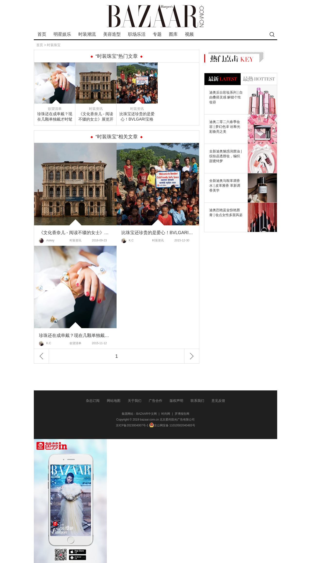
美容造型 (112, 34)
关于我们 (134, 401)
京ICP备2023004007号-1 (132, 425)
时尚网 (165, 413)
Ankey (46, 240)
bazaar (155, 16)
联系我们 (197, 401)
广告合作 (155, 401)
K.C (127, 240)
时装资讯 (96, 109)
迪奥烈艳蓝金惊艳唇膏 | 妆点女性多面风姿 (226, 212)
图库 (173, 34)
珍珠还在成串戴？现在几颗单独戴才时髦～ (54, 117)
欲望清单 (55, 109)
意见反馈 (218, 401)
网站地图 (113, 401)
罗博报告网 (182, 413)
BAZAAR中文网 (146, 413)
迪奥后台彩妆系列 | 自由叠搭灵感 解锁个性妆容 (226, 97)
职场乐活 (137, 34)
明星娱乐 (62, 34)
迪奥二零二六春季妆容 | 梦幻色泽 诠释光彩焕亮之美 (224, 126)
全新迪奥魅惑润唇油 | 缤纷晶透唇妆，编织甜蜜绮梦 (225, 156)
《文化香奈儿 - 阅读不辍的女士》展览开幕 (95, 117)
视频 (189, 34)
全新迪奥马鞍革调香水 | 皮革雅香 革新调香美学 (224, 185)
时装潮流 (87, 34)
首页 (41, 34)
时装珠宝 (54, 45)
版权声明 (176, 401)
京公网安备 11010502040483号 (172, 425)
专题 (157, 34)
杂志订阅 (93, 401)
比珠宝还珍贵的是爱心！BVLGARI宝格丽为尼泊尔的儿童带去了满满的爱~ (137, 117)
